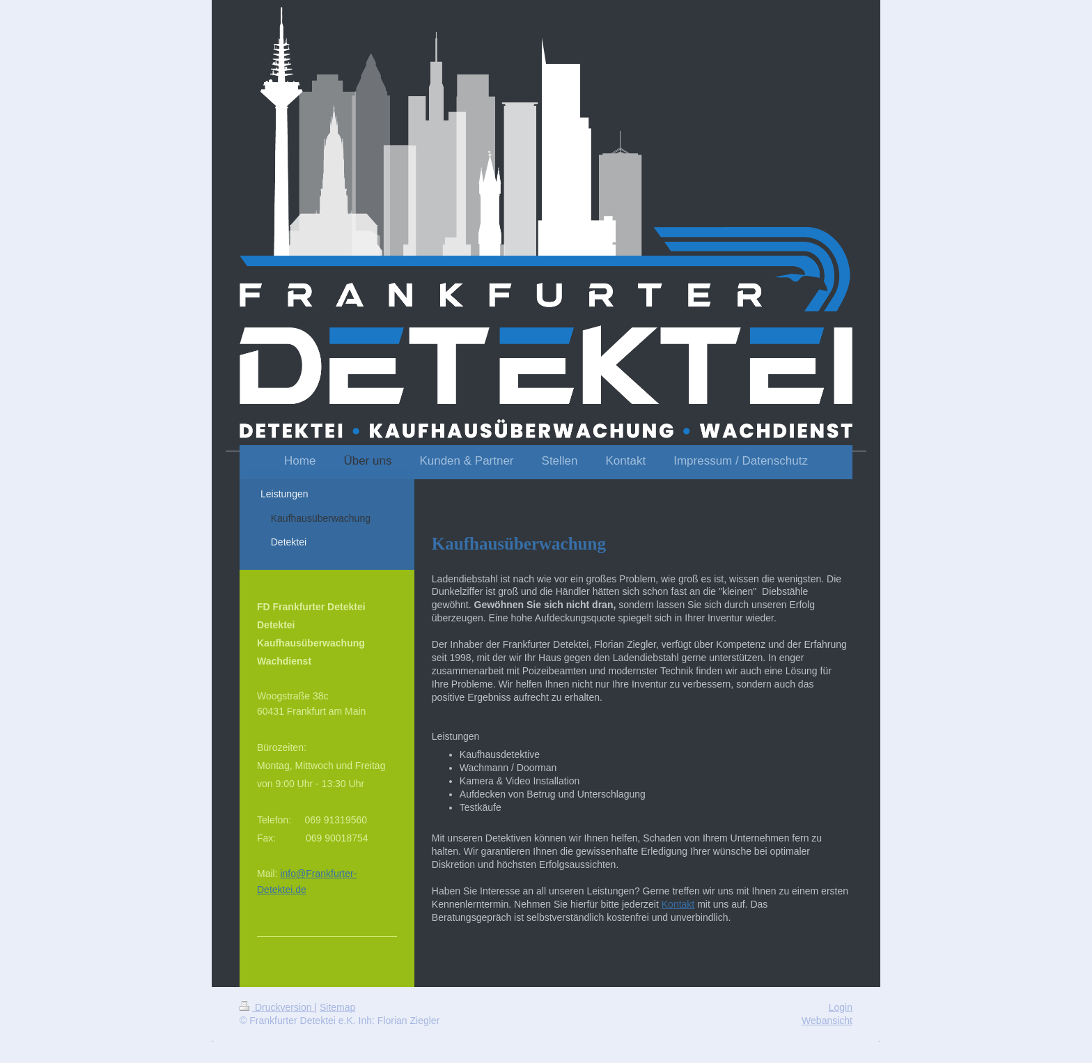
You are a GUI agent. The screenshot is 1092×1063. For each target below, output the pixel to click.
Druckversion (277, 1007)
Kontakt (678, 904)
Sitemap (337, 1007)
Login (840, 1007)
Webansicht (827, 1020)
